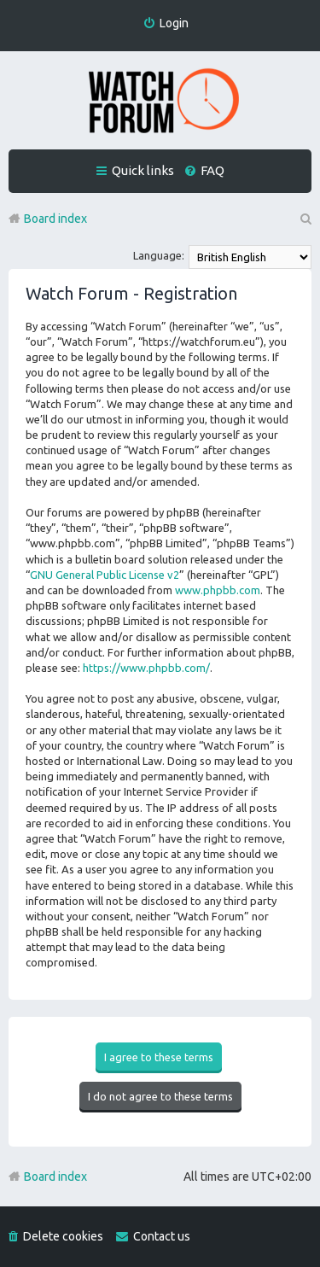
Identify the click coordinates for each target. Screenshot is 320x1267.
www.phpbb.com (217, 590)
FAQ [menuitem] (212, 170)
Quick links (143, 170)
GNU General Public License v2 (104, 575)
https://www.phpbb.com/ (146, 668)
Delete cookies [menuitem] (63, 1236)
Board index (55, 1176)
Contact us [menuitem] (161, 1236)
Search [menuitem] (304, 218)
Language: (158, 255)
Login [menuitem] (174, 23)
